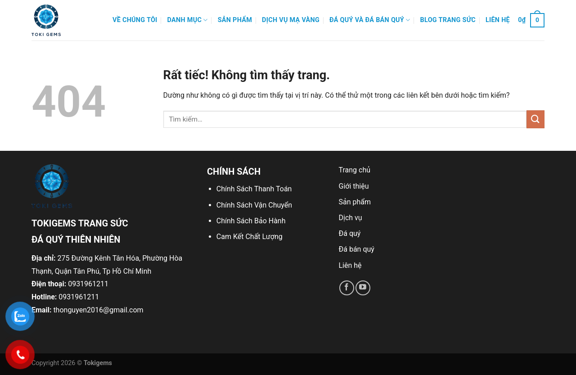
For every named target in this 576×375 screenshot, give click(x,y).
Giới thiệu (354, 186)
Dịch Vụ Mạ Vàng (291, 20)
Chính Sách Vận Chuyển (254, 205)
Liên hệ (498, 20)
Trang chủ (355, 170)
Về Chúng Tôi (135, 20)
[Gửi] (535, 119)
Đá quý (350, 233)
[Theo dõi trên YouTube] (363, 287)
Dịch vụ (350, 217)
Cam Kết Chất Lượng (249, 236)
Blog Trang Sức (448, 20)
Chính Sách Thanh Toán (254, 189)
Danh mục (187, 20)
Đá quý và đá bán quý (369, 20)
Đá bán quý (356, 249)
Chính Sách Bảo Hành (251, 221)
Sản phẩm (235, 20)
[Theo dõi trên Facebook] (346, 287)
